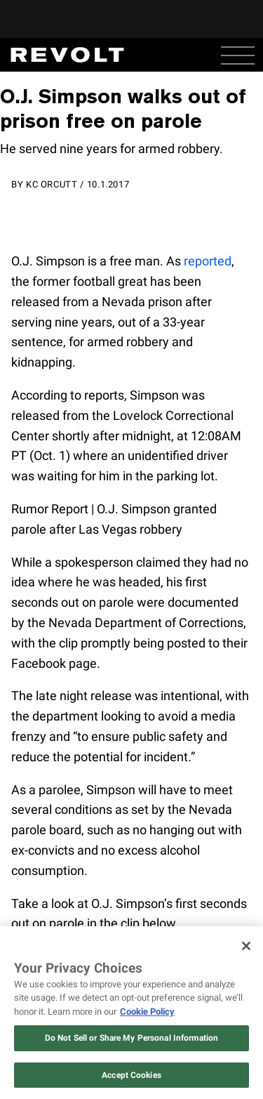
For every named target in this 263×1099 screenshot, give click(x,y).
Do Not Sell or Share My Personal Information (131, 1038)
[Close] (246, 945)
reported (207, 261)
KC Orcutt (52, 184)
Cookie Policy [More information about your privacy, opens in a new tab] (147, 1011)
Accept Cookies (131, 1075)
